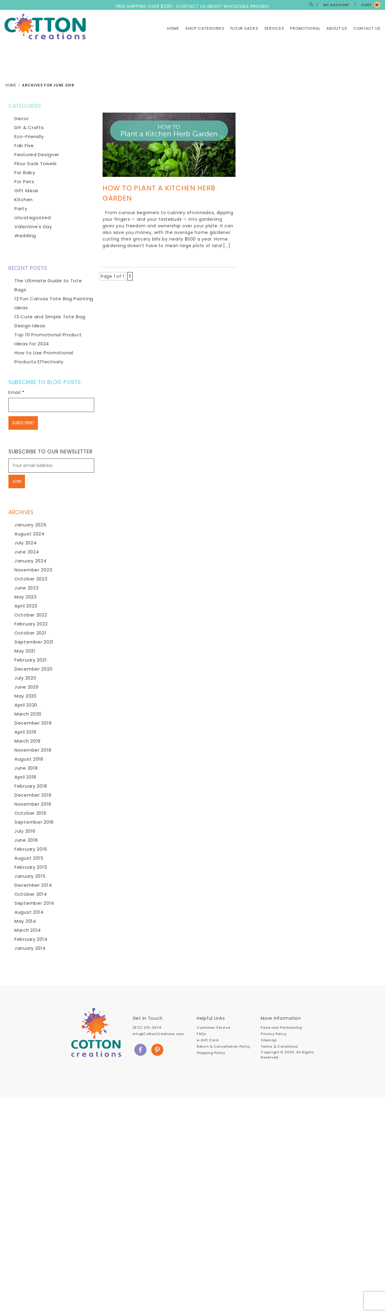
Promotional (305, 28)
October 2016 (30, 813)
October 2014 (30, 894)
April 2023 (25, 606)
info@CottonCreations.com (158, 1033)
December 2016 (32, 795)
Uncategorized (32, 217)
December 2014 (33, 885)
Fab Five (24, 145)
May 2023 (25, 597)
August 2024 (29, 534)
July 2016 (24, 831)
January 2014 (30, 948)
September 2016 (34, 822)
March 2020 (28, 714)
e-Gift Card (208, 1040)
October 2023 (31, 579)
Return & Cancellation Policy (223, 1046)
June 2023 (26, 588)
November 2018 (32, 750)
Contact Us (366, 28)
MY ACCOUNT (336, 4)
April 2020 (25, 705)
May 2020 (25, 696)
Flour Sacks (244, 28)
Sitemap (268, 1040)
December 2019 (32, 723)
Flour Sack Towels (35, 163)
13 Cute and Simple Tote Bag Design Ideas (49, 321)
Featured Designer (36, 154)
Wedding (25, 235)
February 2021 (30, 660)
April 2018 (25, 777)
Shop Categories (204, 28)
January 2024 (30, 561)
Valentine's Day (33, 226)
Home (173, 28)
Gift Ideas (26, 190)
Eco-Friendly (29, 136)
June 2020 (26, 687)
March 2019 (27, 741)
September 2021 (34, 642)
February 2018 (30, 786)
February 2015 (30, 867)
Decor (21, 118)
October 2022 (30, 615)
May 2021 (24, 651)
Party (20, 208)
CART (366, 4)
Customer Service (213, 1027)
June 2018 (26, 768)
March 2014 (27, 930)
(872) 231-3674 (147, 1027)
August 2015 (29, 858)
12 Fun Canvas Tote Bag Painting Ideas (53, 303)
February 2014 (30, 939)
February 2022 (31, 624)
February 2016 (30, 849)
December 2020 (33, 669)
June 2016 (26, 840)
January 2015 (30, 876)
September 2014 (34, 903)
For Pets (24, 181)
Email (16, 392)
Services (274, 28)
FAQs (201, 1033)
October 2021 (30, 633)
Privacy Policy (273, 1033)
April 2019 (25, 732)
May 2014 (25, 921)
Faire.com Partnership (281, 1027)
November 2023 (33, 570)
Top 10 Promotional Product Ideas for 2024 (48, 339)
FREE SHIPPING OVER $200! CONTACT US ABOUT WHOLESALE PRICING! (193, 6)
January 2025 (30, 525)
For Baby (24, 172)
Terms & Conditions (279, 1046)
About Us (336, 28)
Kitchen (23, 199)
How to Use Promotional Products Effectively (43, 357)
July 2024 (25, 543)
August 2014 (29, 912)
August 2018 (28, 759)
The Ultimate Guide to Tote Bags (48, 285)
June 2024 (26, 552)
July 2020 (25, 678)
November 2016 (32, 804)
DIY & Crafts (29, 127)
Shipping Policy (211, 1052)
